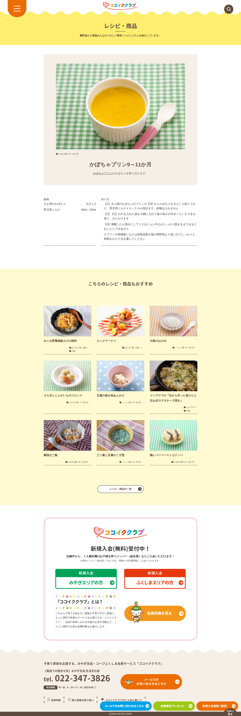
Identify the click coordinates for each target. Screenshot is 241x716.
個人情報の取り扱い (83, 700)
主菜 (188, 411)
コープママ (191, 407)
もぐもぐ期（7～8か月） (79, 402)
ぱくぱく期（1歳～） (80, 348)
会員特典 (56, 700)
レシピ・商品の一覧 (120, 489)
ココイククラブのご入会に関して (123, 700)
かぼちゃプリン (102, 173)
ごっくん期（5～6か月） (185, 348)
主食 (73, 351)
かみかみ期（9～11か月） (69, 154)
